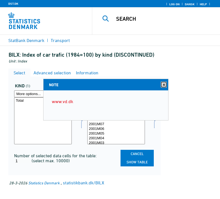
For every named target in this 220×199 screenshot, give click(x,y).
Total (43, 100)
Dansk (190, 4)
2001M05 (116, 133)
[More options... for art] (43, 93)
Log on (174, 4)
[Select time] (116, 120)
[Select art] (43, 120)
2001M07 (116, 124)
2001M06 (116, 129)
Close (163, 84)
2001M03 (116, 143)
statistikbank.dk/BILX (83, 182)
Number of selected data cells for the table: (55, 155)
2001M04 (116, 138)
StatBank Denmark (26, 40)
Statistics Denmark (44, 182)
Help (203, 4)
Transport (60, 40)
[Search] (164, 18)
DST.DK (13, 4)
